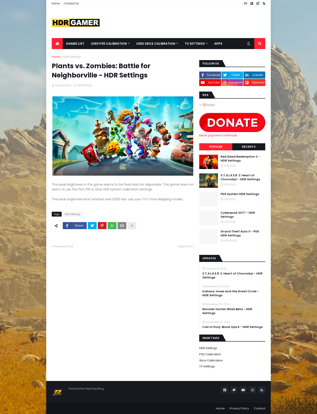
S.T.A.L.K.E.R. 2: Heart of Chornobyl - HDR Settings (240, 177)
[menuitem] (57, 43)
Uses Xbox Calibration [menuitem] (155, 43)
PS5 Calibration (210, 354)
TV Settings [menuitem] (195, 43)
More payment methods (218, 135)
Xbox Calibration (211, 360)
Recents (249, 147)
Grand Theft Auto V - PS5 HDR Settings (240, 233)
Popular (215, 147)
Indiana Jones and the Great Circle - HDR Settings (230, 293)
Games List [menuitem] (75, 43)
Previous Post (63, 246)
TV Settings (207, 366)
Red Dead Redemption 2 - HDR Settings (240, 159)
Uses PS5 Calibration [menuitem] (109, 43)
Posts (209, 105)
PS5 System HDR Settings (240, 194)
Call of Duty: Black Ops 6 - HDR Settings (232, 327)
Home (56, 3)
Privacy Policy (239, 408)
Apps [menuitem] (218, 43)
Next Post (185, 246)
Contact (259, 408)
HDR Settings (72, 57)
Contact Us (71, 3)
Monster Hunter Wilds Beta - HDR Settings (227, 311)
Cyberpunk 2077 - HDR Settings (238, 215)
